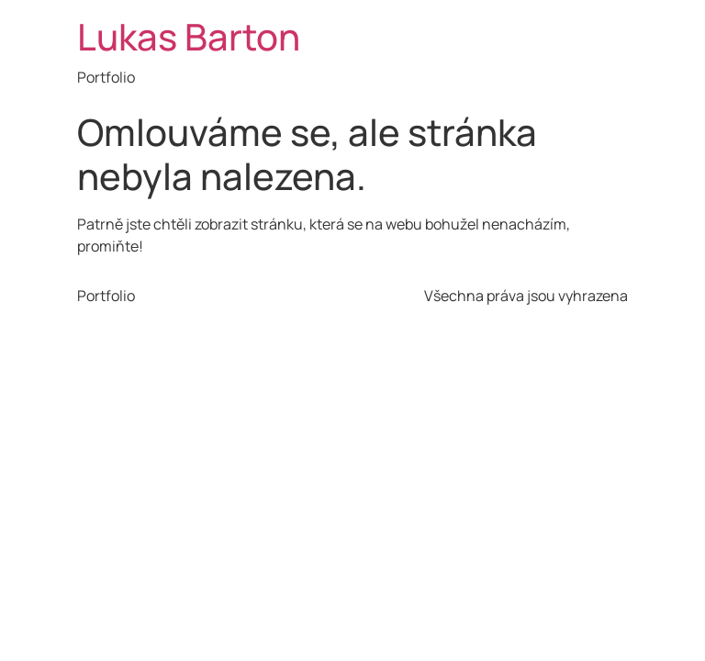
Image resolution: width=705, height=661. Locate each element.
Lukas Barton (188, 36)
